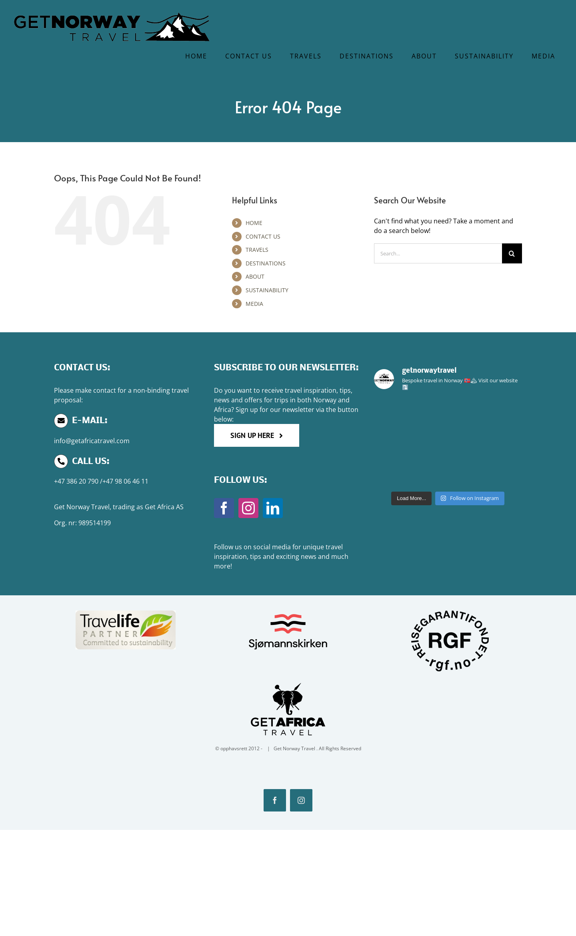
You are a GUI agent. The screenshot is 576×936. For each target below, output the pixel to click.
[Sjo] (288, 612)
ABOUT (255, 276)
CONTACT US (263, 236)
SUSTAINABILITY (267, 290)
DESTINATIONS (266, 263)
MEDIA (254, 303)
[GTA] (288, 681)
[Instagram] (248, 508)
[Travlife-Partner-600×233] (126, 612)
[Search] (512, 253)
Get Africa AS (164, 506)
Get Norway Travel (82, 506)
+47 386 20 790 (76, 481)
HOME (254, 223)
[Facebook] (224, 508)
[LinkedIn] (273, 508)
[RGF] (450, 612)
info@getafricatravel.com (92, 440)
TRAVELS (257, 249)
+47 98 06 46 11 (125, 481)
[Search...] (438, 253)
